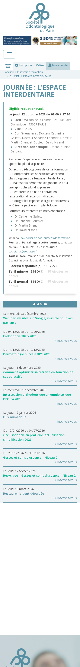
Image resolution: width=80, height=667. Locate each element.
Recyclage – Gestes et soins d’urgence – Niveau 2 (39, 475)
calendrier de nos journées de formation (45, 238)
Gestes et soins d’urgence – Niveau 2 (30, 457)
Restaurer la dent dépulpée (23, 493)
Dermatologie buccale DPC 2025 (26, 354)
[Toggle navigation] (9, 54)
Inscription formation (30, 72)
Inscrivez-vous (67, 341)
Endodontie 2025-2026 (19, 336)
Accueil (9, 72)
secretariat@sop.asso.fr (23, 251)
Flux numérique (14, 417)
